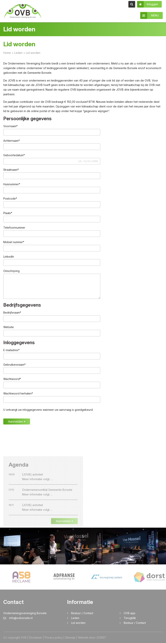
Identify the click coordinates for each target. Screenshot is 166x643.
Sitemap (70, 637)
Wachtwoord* (12, 379)
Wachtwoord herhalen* (18, 393)
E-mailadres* (11, 350)
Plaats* (7, 213)
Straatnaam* (11, 170)
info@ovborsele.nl (18, 618)
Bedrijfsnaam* (12, 313)
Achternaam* (11, 141)
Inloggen (147, 4)
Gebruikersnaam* (14, 364)
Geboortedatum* (14, 155)
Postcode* (10, 199)
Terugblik (130, 618)
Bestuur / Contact (82, 613)
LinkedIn (8, 256)
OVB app (129, 613)
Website (8, 327)
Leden (75, 618)
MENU (149, 15)
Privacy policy (54, 637)
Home (7, 53)
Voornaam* (10, 126)
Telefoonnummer (14, 228)
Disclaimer (35, 637)
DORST (101, 637)
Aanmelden (16, 422)
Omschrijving (11, 271)
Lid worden (78, 622)
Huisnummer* (11, 184)
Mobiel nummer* (13, 242)
